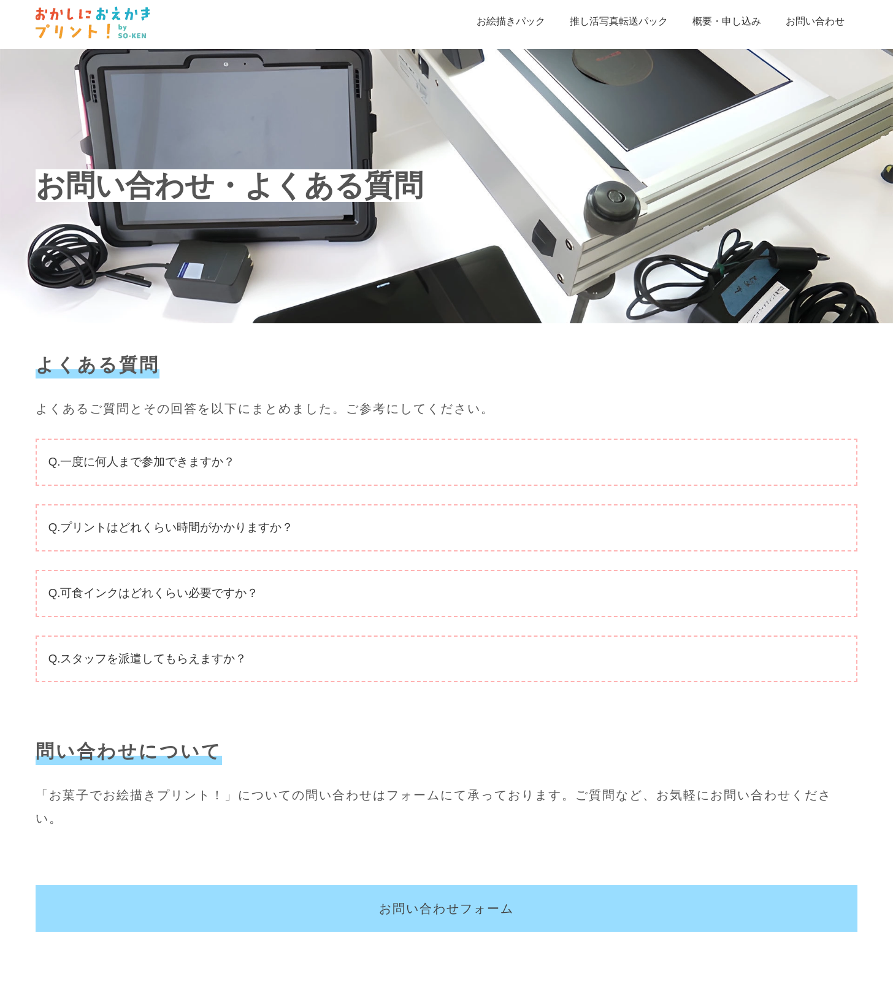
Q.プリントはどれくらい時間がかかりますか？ (171, 527)
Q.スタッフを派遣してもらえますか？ (147, 658)
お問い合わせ (815, 21)
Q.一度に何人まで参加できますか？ (142, 461)
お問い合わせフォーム (446, 908)
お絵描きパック (511, 21)
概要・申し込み (726, 21)
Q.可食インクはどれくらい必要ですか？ (153, 592)
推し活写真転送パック (619, 21)
